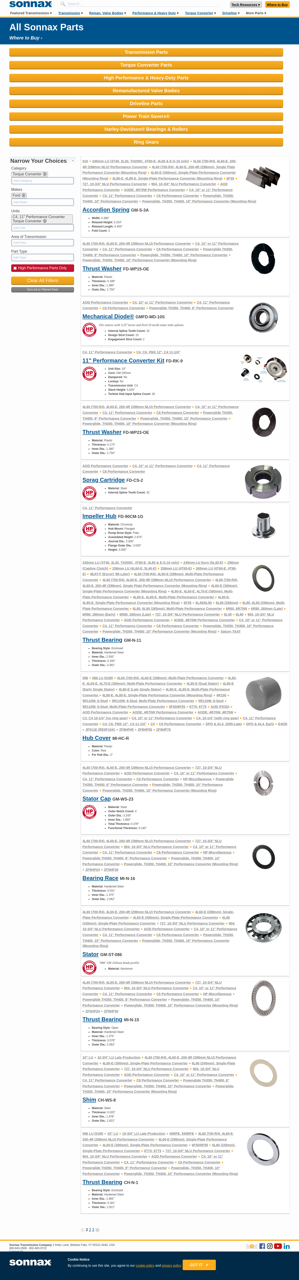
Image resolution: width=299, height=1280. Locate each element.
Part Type (19, 185)
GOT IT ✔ (208, 1269)
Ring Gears (256, 70)
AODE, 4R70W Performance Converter (154, 123)
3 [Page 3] (93, 1163)
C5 (152, 658)
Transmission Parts (42, 52)
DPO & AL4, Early (260, 658)
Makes (16, 123)
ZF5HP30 (111, 803)
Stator (90, 888)
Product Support (89, 1207)
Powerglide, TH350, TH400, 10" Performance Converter (184, 189)
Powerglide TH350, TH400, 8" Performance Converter (191, 242)
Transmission (69, 13)
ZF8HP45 (126, 663)
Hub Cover (96, 671)
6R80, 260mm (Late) (267, 542)
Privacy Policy (154, 1234)
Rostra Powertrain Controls (164, 1252)
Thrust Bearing (102, 573)
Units (15, 145)
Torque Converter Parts (114, 52)
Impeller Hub (99, 450)
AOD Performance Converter (105, 236)
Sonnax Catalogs (90, 1216)
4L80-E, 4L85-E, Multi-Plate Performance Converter (174, 531)
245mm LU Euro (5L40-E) (203, 496)
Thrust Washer (101, 202)
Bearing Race (100, 811)
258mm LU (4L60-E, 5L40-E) (134, 502)
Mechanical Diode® (108, 250)
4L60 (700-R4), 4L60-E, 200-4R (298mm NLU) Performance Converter (136, 177)
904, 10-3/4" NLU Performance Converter (183, 118)
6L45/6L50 (204, 536)
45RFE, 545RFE (181, 1067)
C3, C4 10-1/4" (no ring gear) (105, 652)
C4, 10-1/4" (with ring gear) (217, 652)
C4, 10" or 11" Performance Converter (162, 236)
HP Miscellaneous (197, 713)
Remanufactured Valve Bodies (256, 55)
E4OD (282, 658)
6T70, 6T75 (198, 640)
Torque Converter (199, 13)
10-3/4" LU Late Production (118, 991)
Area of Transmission (28, 170)
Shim (89, 1033)
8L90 (239, 548)
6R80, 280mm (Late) (135, 548)
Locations (150, 1243)
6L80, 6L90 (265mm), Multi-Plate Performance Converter (177, 542)
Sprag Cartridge (103, 413)
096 (85, 611)
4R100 (221, 629)
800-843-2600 (18, 1182)
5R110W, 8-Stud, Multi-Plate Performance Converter (123, 640)
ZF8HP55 (145, 663)
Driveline (229, 13)
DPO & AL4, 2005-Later (224, 658)
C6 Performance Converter (177, 129)
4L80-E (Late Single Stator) (140, 623)
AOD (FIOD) (220, 640)
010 (85, 95)
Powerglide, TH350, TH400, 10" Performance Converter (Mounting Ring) (199, 135)
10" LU (87, 991)
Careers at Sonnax (91, 1225)
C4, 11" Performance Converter (127, 129)
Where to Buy (277, 5)
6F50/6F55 (177, 640)
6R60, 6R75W (236, 542)
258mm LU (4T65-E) (176, 502)
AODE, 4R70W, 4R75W (215, 646)
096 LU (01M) (102, 611)
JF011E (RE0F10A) (100, 663)
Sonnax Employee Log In (238, 1240)
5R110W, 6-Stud (95, 634)
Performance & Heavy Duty (154, 13)
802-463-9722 (38, 1182)
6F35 (230, 112)
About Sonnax (162, 1196)
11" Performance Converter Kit (123, 294)
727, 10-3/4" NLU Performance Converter (114, 118)
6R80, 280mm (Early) (98, 548)
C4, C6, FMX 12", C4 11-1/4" (158, 286)
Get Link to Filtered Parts (42, 223)
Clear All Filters (42, 214)
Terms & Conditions (158, 1216)
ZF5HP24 (92, 803)
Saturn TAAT (231, 565)
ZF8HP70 (163, 663)
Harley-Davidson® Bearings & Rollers (185, 73)
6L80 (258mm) (227, 536)
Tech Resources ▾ (245, 5)
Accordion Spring (105, 143)
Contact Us (16, 1185)
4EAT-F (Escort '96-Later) (110, 508)
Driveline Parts (42, 70)
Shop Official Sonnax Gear (98, 1234)
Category (18, 102)
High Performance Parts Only (40, 202)
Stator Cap (96, 732)
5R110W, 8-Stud (211, 634)
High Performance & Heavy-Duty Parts (185, 55)
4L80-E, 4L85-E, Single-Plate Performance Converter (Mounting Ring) (167, 112)
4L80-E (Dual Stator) (203, 617)
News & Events (154, 1207)
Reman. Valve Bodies (106, 13)
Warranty (149, 1225)
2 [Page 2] (90, 1163)
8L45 (228, 548)
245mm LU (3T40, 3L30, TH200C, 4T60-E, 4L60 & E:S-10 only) (140, 95)
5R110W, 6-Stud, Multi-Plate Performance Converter (153, 634)
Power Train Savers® (114, 70)
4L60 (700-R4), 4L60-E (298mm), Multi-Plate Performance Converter (170, 611)
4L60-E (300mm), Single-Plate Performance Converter (175, 851)
